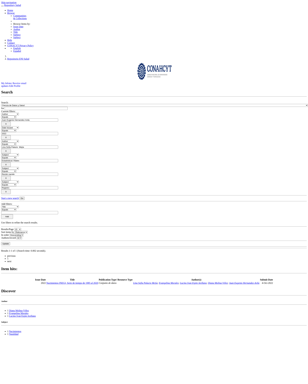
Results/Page (7, 229)
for (2, 108)
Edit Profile (14, 86)
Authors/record (8, 238)
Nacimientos (15, 331)
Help (9, 40)
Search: (4, 102)
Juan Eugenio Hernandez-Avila (244, 283)
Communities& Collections (20, 17)
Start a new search (10, 198)
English (17, 48)
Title (15, 32)
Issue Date (18, 26)
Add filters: (6, 204)
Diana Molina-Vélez (218, 283)
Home (10, 10)
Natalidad (13, 334)
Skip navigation (8, 2)
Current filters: (8, 111)
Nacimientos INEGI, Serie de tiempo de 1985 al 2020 (72, 283)
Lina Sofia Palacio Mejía (145, 283)
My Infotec (6, 83)
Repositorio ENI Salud (18, 59)
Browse (11, 13)
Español (17, 51)
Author (16, 29)
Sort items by (7, 232)
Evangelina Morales (169, 283)
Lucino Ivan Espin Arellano (193, 283)
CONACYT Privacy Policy (20, 45)
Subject (17, 34)
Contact (11, 43)
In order (5, 235)
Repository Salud (12, 5)
